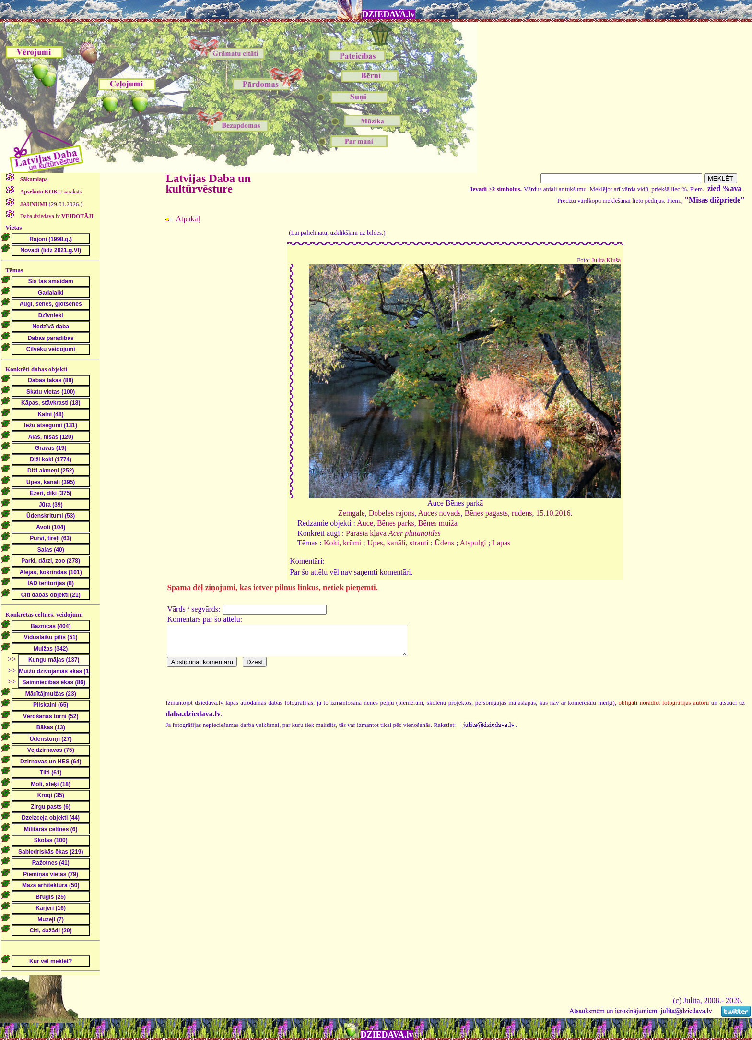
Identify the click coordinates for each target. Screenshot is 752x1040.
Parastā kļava (393, 533)
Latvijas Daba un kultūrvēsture (207, 183)
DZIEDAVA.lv (388, 14)
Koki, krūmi (342, 543)
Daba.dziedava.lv (56, 216)
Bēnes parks (395, 523)
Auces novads (439, 513)
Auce (365, 523)
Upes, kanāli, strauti (398, 543)
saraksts (50, 191)
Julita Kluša (606, 260)
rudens (522, 513)
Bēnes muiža (438, 523)
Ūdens (444, 543)
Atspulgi (473, 543)
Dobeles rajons (392, 513)
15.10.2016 (553, 513)
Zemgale (351, 513)
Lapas (501, 543)
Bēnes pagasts (486, 513)
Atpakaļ (188, 219)
